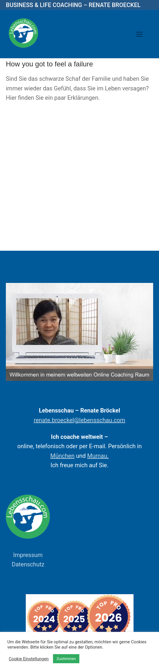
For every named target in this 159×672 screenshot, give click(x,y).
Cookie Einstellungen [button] (29, 658)
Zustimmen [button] (66, 658)
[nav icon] (139, 34)
